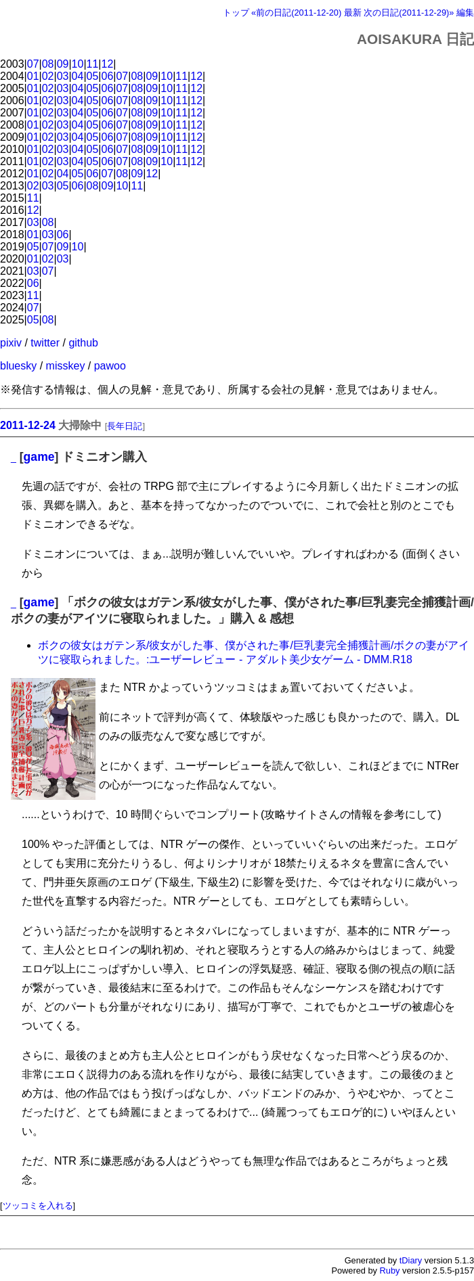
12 (108, 64)
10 (78, 64)
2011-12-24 (28, 425)
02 (48, 76)
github (83, 343)
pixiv (11, 343)
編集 (465, 12)
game (39, 457)
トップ (236, 12)
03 (63, 76)
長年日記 (124, 426)
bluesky (18, 366)
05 (93, 76)
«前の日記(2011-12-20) (296, 12)
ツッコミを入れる (38, 1205)
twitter (45, 343)
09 (63, 64)
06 (108, 76)
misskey (65, 366)
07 (33, 64)
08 (48, 64)
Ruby (390, 1270)
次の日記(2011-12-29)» (409, 12)
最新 (353, 12)
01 (33, 76)
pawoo (110, 366)
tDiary (411, 1260)
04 (78, 76)
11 (93, 64)
